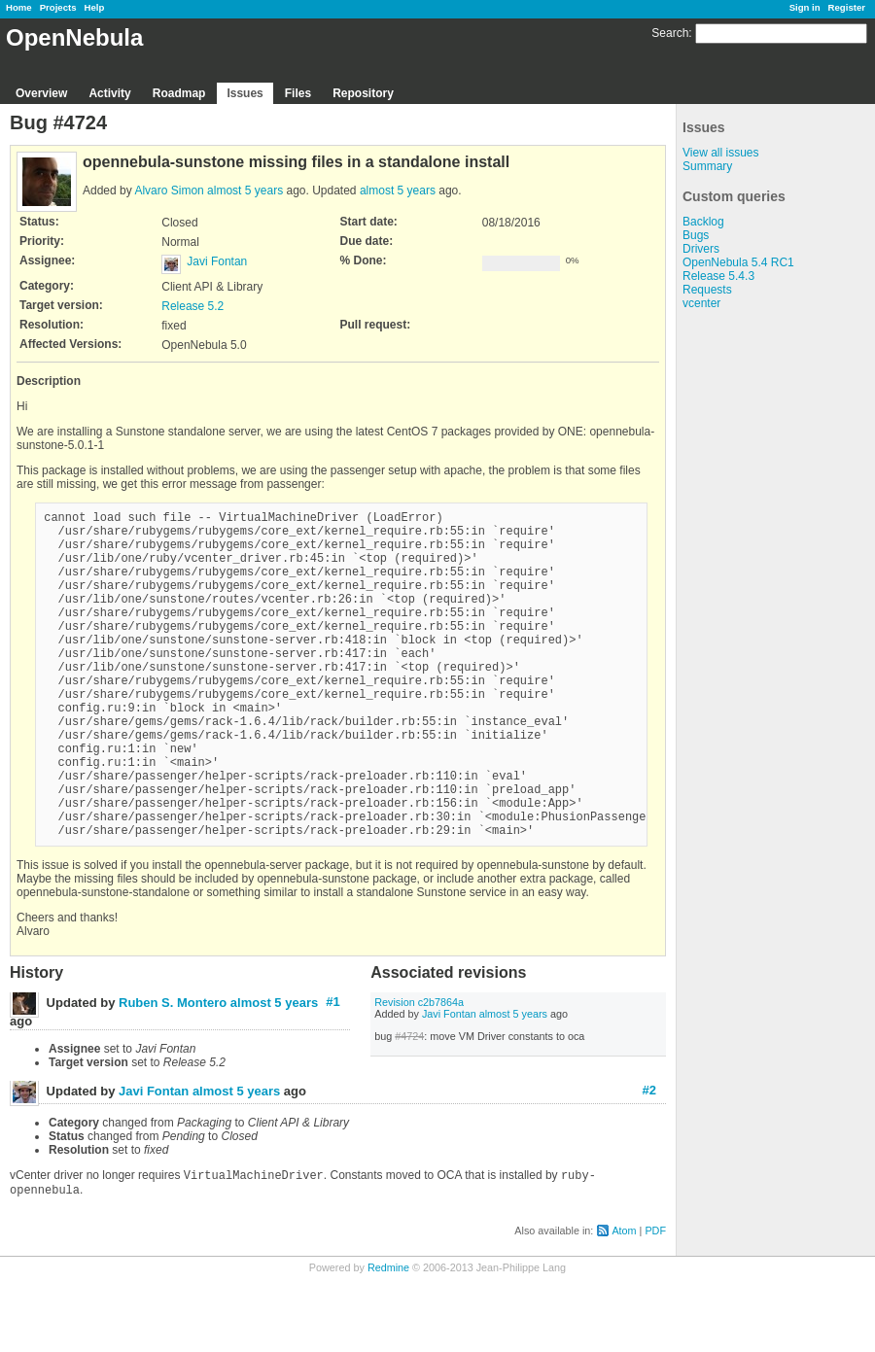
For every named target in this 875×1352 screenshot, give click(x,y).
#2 (649, 1160)
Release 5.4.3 (718, 276)
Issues (244, 93)
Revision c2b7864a (419, 1072)
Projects (58, 7)
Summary (707, 166)
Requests (707, 289)
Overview (41, 93)
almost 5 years (245, 190)
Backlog (703, 221)
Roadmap (179, 93)
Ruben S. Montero (173, 1072)
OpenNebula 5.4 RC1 (738, 262)
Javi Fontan (217, 261)
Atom (624, 1304)
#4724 (409, 1106)
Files (298, 93)
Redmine (388, 1341)
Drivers (700, 249)
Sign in (805, 7)
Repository (363, 93)
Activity (109, 93)
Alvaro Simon (168, 190)
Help (95, 7)
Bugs (695, 235)
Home (19, 7)
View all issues (720, 152)
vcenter (701, 303)
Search (669, 33)
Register (846, 7)
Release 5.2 (192, 306)
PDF (655, 1304)
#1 (332, 1071)
